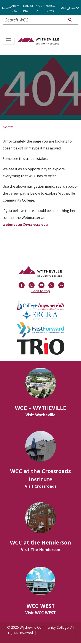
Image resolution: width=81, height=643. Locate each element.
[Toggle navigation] (9, 41)
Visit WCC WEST (40, 612)
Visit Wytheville (40, 414)
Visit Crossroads (40, 486)
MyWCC (6, 8)
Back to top (40, 291)
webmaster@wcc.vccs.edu (25, 224)
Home (8, 127)
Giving (65, 8)
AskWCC (74, 8)
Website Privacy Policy (40, 637)
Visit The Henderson (40, 549)
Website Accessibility (53, 632)
